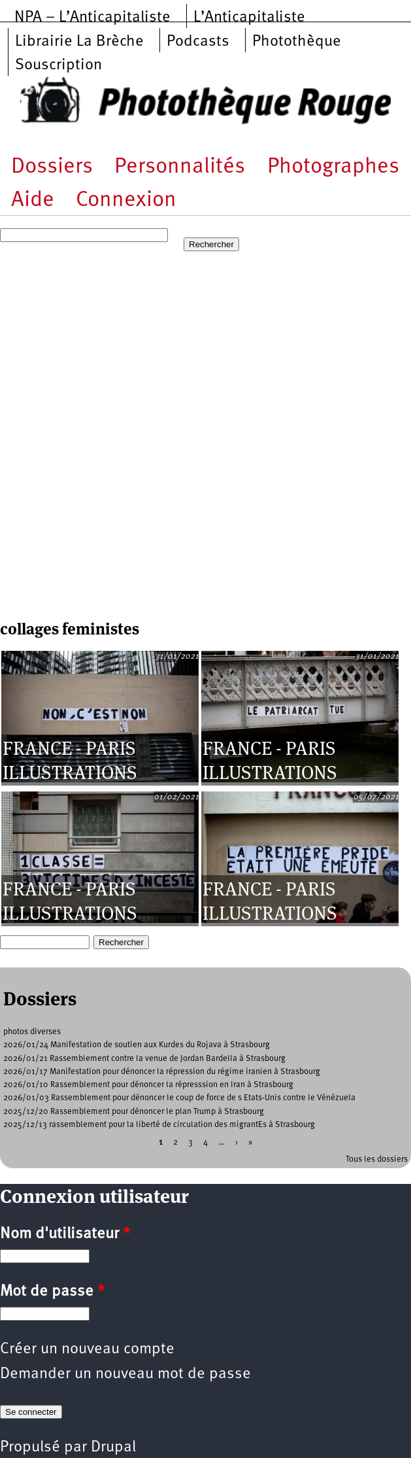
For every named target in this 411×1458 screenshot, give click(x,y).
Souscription (58, 65)
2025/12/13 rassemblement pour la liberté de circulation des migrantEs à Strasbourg (159, 1124)
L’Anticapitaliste (249, 18)
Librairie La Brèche (79, 42)
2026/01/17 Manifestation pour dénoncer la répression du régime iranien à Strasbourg (161, 1071)
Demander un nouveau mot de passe (125, 1374)
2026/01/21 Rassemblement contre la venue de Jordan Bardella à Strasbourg (144, 1058)
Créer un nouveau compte (87, 1349)
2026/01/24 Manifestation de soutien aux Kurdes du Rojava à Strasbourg (136, 1045)
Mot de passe (52, 1292)
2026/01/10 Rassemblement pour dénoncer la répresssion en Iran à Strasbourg (148, 1085)
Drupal (113, 1447)
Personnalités (179, 167)
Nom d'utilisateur (65, 1234)
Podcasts (198, 42)
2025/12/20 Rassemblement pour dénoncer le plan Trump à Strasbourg (133, 1111)
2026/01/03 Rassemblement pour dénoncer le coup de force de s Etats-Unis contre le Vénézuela (179, 1098)
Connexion (126, 200)
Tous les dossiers (377, 1159)
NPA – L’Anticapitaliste (92, 18)
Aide (32, 200)
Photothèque (296, 42)
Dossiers (52, 167)
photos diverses (32, 1032)
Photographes (333, 167)
